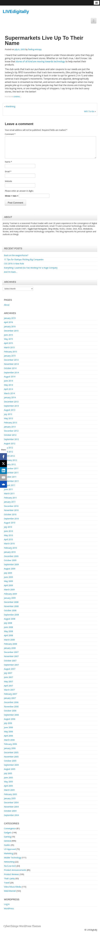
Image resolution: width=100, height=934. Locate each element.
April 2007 (8, 685)
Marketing (8, 853)
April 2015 (8, 343)
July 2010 (8, 527)
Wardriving (10, 106)
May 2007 (8, 681)
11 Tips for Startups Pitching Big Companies (23, 259)
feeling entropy (35, 49)
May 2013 (8, 418)
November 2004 (11, 806)
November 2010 (11, 510)
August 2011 (9, 485)
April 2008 (8, 635)
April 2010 (8, 539)
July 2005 (8, 773)
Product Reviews (11, 874)
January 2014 (10, 397)
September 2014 (11, 372)
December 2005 (11, 752)
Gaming (7, 836)
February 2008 (10, 644)
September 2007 (11, 664)
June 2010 (8, 531)
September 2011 (11, 481)
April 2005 (8, 785)
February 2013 (10, 422)
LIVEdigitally (16, 11)
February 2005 (10, 794)
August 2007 (9, 669)
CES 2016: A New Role (14, 263)
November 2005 (11, 756)
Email (8, 171)
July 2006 (8, 723)
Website (8, 181)
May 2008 (8, 631)
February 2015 (10, 351)
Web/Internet (10, 891)
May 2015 (8, 339)
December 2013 (11, 401)
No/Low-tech (10, 866)
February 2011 (10, 497)
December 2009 (11, 556)
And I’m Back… (10, 272)
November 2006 (11, 706)
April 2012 (8, 451)
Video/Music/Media (12, 886)
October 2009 (10, 560)
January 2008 (10, 648)
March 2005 (9, 790)
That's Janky (9, 878)
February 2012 (10, 460)
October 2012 (10, 435)
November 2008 (11, 606)
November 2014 (11, 364)
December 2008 (11, 602)
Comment (10, 134)
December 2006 (11, 702)
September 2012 (11, 439)
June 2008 (8, 627)
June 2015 (8, 335)
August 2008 (9, 619)
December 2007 (11, 652)
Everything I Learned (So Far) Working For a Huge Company (30, 267)
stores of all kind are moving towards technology (40, 61)
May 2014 (8, 385)
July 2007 (8, 673)
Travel (7, 882)
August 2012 (9, 443)
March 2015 (9, 347)
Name (8, 161)
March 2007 (9, 689)
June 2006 (8, 727)
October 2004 (10, 811)
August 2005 (9, 769)
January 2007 (10, 698)
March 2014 (9, 393)
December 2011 (11, 468)
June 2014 (8, 380)
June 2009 (8, 577)
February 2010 (10, 548)
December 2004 (11, 802)
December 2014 (11, 360)
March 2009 (9, 589)
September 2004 (11, 815)
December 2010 (11, 506)
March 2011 (9, 493)
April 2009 (8, 585)
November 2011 (11, 472)
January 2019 (10, 318)
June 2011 (8, 489)
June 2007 (8, 677)
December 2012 (11, 431)
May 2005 (8, 781)
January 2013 (10, 426)
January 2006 (10, 748)
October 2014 (10, 368)
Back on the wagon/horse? (16, 255)
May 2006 (8, 731)
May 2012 (8, 447)
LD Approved (10, 849)
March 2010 (9, 543)
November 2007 (11, 656)
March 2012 (9, 456)
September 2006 (11, 715)
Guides (7, 845)
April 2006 (8, 735)
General (16, 97)
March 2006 (9, 740)
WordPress (9, 908)
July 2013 (8, 414)
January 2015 (10, 355)
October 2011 (10, 476)
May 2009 (8, 581)
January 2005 (10, 798)
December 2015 (11, 330)
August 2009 (9, 568)
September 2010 (11, 518)
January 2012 (10, 464)
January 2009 (10, 598)
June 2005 (8, 777)
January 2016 (10, 326)
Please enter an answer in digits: (19, 191)
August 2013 (9, 410)
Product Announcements (15, 870)
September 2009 (11, 564)
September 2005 (11, 765)
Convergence (10, 828)
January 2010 (10, 552)
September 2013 (11, 405)
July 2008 (8, 623)
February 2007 (10, 694)
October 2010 (10, 514)
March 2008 (9, 639)
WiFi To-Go (89, 111)
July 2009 (8, 573)
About (6, 304)
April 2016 (8, 322)
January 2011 (10, 501)
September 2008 (11, 614)
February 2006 (10, 744)
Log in (7, 904)
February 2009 (10, 593)
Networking (9, 861)
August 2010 (9, 522)
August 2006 (9, 719)
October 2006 (10, 710)
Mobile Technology (12, 857)
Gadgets (7, 832)
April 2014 (8, 389)
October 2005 (10, 760)
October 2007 (10, 660)
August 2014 (9, 376)
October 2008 (10, 610)
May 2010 (8, 535)
